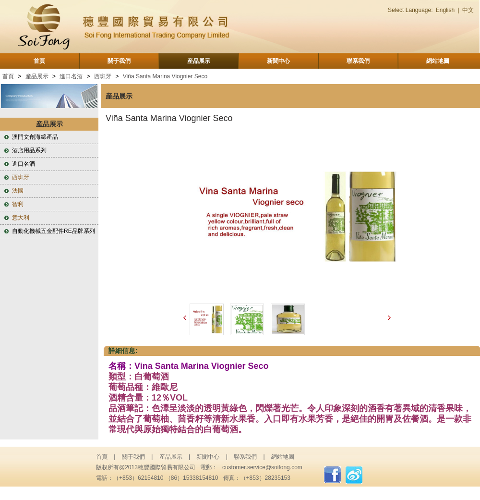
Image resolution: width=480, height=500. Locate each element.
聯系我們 (358, 61)
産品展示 (198, 61)
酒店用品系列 (29, 150)
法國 (18, 190)
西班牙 (102, 76)
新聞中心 (278, 61)
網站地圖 (437, 61)
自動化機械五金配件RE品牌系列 (53, 231)
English (445, 10)
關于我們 (119, 61)
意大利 (20, 217)
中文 (468, 10)
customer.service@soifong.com (262, 467)
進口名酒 (71, 76)
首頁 (39, 61)
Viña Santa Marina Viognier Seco (165, 76)
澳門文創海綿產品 (35, 137)
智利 (18, 204)
